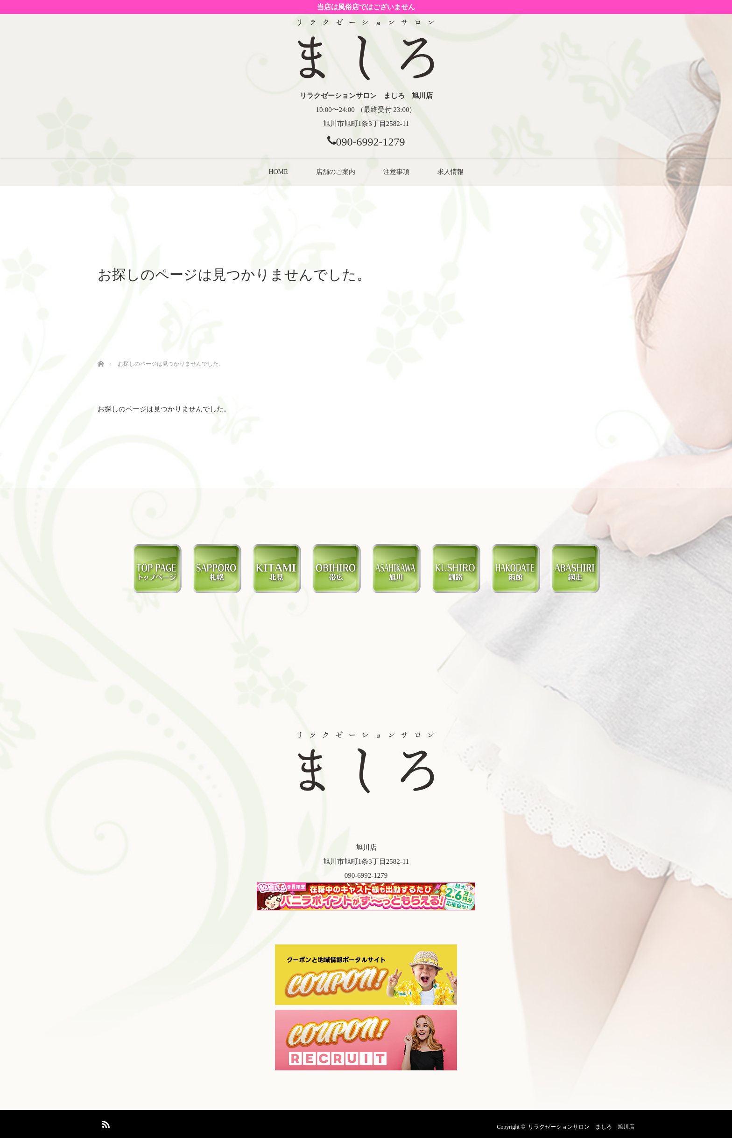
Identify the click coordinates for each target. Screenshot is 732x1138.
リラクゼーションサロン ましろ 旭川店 (581, 1127)
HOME (278, 171)
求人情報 (450, 171)
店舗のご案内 (335, 171)
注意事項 (396, 171)
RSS (105, 1123)
